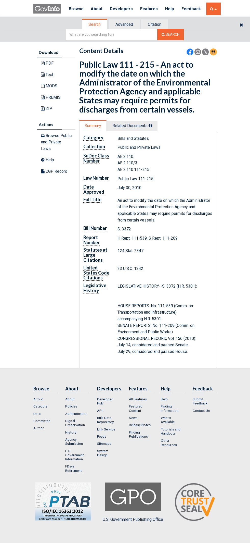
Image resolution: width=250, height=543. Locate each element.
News (133, 418)
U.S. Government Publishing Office (133, 502)
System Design (102, 453)
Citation (154, 24)
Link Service (106, 429)
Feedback (191, 8)
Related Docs (132, 125)
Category (40, 406)
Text (47, 74)
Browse (76, 8)
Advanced (124, 24)
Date (37, 414)
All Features (138, 399)
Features (149, 8)
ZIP (46, 108)
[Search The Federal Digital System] (170, 34)
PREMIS (51, 97)
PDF (47, 63)
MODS (49, 85)
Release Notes (140, 425)
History (70, 432)
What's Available (168, 420)
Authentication (76, 414)
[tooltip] (150, 126)
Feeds (101, 436)
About (97, 8)
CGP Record (54, 171)
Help (170, 8)
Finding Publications (138, 434)
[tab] (95, 24)
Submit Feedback (200, 401)
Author (38, 428)
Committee (41, 421)
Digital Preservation (75, 423)
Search (94, 24)
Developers (121, 8)
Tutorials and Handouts (170, 431)
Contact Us (201, 411)
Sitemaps (104, 443)
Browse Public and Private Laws (56, 142)
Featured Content (135, 408)
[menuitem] (45, 399)
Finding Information (169, 408)
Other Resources (169, 442)
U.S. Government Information (74, 455)
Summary (93, 125)
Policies (71, 406)
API (99, 411)
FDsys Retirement (73, 468)
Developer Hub (105, 401)
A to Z (38, 399)
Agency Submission (74, 441)
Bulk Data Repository (105, 420)
